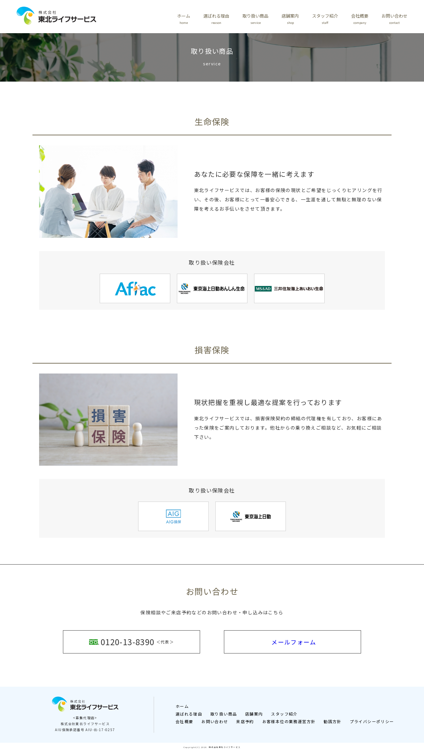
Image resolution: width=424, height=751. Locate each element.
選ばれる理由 (216, 19)
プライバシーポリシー (372, 720)
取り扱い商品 (255, 19)
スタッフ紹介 (325, 19)
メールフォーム (293, 641)
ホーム (183, 19)
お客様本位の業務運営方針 (289, 720)
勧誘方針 (333, 720)
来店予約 (245, 720)
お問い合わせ (394, 19)
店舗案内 (290, 19)
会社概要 (359, 19)
